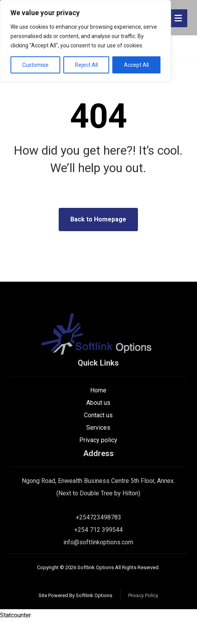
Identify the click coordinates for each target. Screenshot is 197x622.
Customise (35, 65)
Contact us (98, 415)
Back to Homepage (98, 219)
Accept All (136, 65)
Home (98, 390)
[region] (85, 41)
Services (98, 427)
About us (98, 402)
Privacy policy (98, 440)
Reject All (86, 65)
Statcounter (15, 615)
